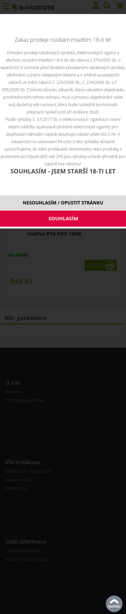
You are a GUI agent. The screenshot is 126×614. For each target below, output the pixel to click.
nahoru (114, 603)
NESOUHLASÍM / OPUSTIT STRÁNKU (63, 202)
